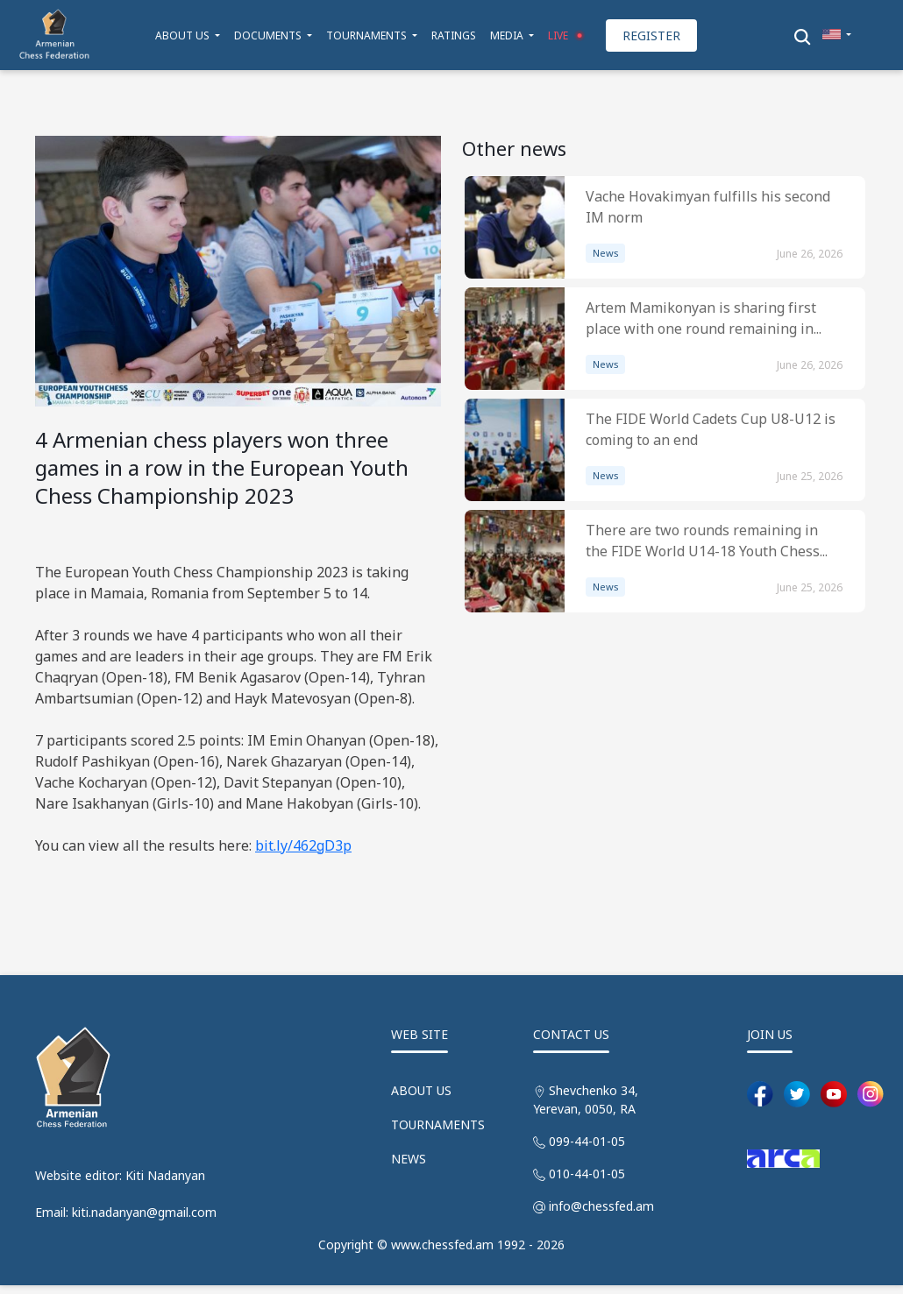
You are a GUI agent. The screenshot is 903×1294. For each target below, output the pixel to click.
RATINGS (453, 35)
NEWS (408, 1158)
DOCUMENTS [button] (269, 35)
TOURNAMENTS (438, 1124)
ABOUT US (421, 1090)
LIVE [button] (568, 35)
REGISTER (651, 35)
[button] (836, 35)
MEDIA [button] (508, 35)
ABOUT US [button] (183, 35)
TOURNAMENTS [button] (367, 35)
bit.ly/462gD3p (303, 845)
